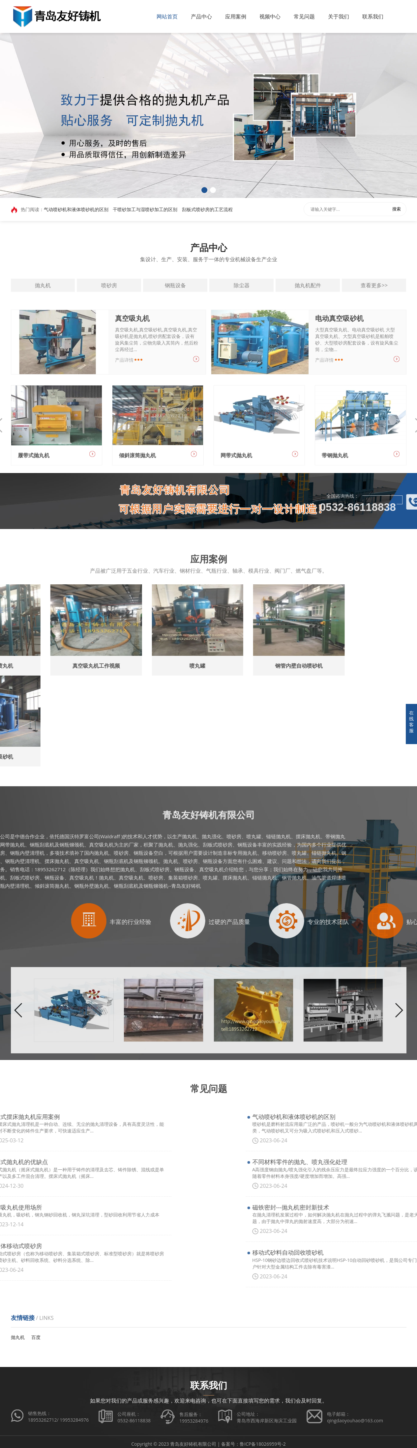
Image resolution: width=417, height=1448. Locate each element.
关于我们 (338, 16)
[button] (204, 190)
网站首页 (167, 16)
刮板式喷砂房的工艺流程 (207, 210)
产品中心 (201, 16)
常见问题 (304, 16)
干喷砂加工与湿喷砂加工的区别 (145, 210)
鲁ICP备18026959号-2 (263, 1444)
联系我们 (372, 16)
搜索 (396, 210)
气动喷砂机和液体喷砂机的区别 (76, 210)
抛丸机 (18, 1337)
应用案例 (235, 16)
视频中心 (270, 16)
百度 (36, 1337)
